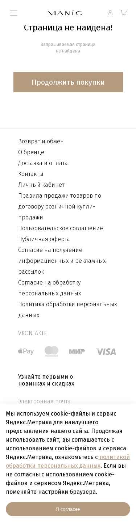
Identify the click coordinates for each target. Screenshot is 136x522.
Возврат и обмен (41, 141)
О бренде (31, 152)
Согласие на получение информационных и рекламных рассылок (62, 261)
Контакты (31, 174)
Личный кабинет (41, 184)
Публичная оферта (44, 239)
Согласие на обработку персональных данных (49, 288)
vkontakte (32, 333)
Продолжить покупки (68, 82)
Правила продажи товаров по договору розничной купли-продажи (59, 206)
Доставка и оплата (43, 163)
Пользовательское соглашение (60, 228)
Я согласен (68, 509)
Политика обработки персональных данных (67, 310)
